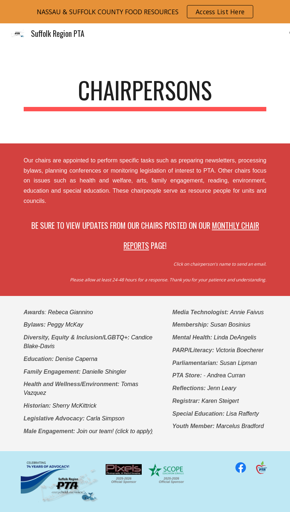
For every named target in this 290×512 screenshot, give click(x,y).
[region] (145, 11)
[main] (145, 93)
